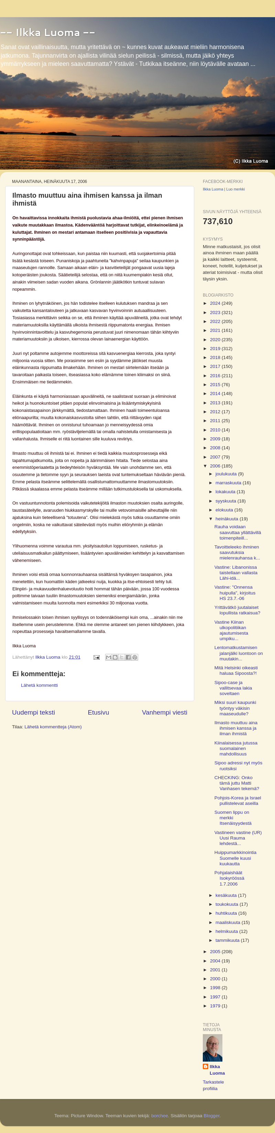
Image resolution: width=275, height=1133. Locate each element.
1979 (216, 1005)
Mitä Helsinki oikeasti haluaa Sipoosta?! (236, 670)
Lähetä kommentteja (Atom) (53, 726)
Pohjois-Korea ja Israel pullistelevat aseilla (237, 800)
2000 (216, 978)
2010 (216, 429)
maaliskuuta (229, 922)
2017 (216, 366)
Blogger (211, 1115)
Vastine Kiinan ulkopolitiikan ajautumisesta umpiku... (231, 630)
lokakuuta (226, 491)
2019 (216, 348)
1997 (216, 996)
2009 (216, 438)
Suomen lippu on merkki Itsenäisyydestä (233, 818)
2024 (216, 303)
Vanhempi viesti (164, 712)
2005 (216, 951)
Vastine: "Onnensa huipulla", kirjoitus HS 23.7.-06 (235, 593)
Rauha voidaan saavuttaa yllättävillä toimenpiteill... (237, 532)
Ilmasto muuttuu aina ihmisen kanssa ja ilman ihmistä (235, 728)
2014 (216, 393)
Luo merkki (235, 189)
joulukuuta (227, 473)
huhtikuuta (227, 913)
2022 (216, 321)
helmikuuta (227, 931)
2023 (216, 312)
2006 (216, 466)
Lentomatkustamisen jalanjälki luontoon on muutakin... (238, 653)
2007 (216, 457)
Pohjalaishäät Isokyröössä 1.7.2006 (229, 878)
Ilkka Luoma (213, 189)
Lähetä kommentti (39, 685)
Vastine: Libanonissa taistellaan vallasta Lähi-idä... (235, 573)
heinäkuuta (228, 518)
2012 (216, 411)
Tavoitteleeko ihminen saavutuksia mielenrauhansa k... (237, 552)
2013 (216, 402)
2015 (216, 384)
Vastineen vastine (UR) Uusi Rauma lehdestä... (238, 838)
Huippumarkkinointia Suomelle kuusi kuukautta (235, 858)
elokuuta (225, 509)
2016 (216, 375)
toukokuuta (228, 904)
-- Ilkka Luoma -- (47, 32)
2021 (216, 330)
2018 (216, 357)
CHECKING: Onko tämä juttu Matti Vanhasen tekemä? (236, 783)
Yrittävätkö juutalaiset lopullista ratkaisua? (237, 610)
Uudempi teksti (33, 712)
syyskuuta (227, 501)
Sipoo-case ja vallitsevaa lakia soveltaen (233, 688)
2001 (216, 969)
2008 (216, 447)
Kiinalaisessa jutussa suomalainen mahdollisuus (235, 748)
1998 (216, 987)
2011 (216, 420)
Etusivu (98, 712)
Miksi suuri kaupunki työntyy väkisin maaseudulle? (235, 708)
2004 (216, 960)
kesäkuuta (227, 895)
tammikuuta (228, 940)
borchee (159, 1115)
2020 (216, 339)
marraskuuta (229, 482)
